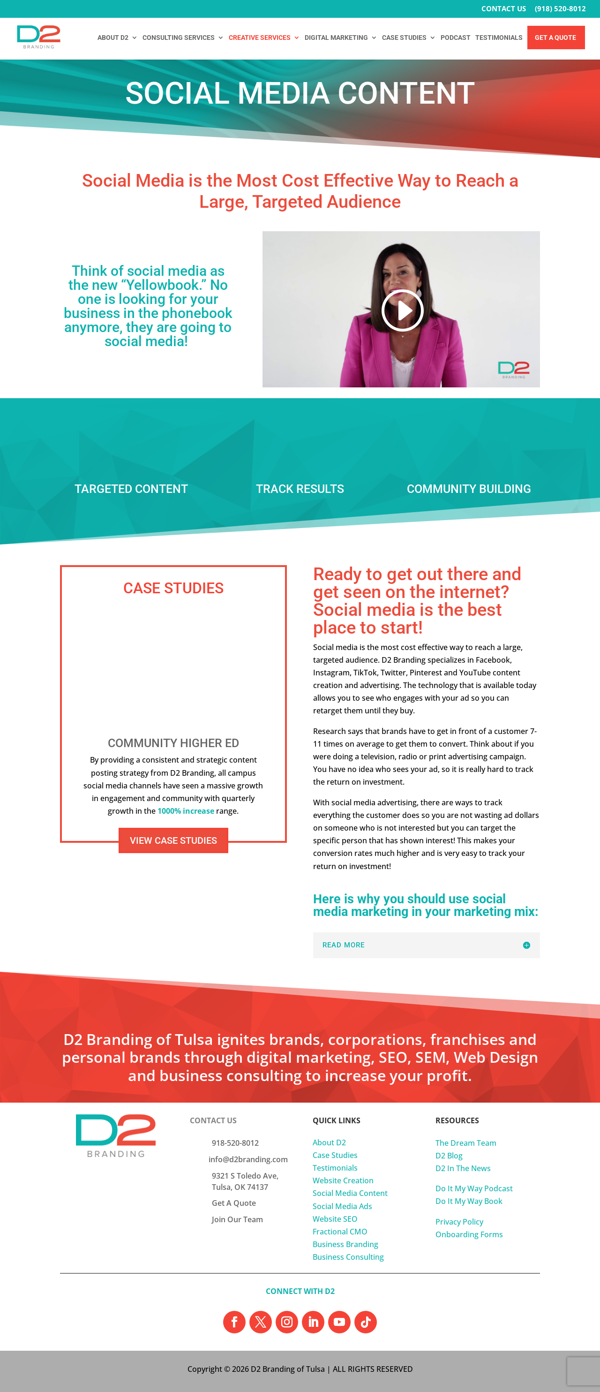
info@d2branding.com (248, 1159)
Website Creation (343, 1180)
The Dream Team (465, 1143)
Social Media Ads (342, 1206)
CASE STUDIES (404, 37)
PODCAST (456, 37)
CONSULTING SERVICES (178, 37)
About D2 (329, 1142)
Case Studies (335, 1155)
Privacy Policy (459, 1222)
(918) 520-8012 (560, 9)
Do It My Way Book (468, 1201)
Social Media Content (350, 1193)
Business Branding (345, 1244)
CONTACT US (503, 9)
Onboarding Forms (469, 1234)
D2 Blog (449, 1155)
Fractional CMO (340, 1231)
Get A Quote (555, 37)
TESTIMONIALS (499, 37)
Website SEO (335, 1219)
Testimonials (335, 1168)
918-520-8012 (235, 1143)
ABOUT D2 (113, 37)
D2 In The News (463, 1168)
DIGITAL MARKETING (336, 37)
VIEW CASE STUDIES (173, 840)
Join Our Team (237, 1219)
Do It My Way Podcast (474, 1188)
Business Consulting (348, 1257)
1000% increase (186, 811)
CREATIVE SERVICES (260, 37)
